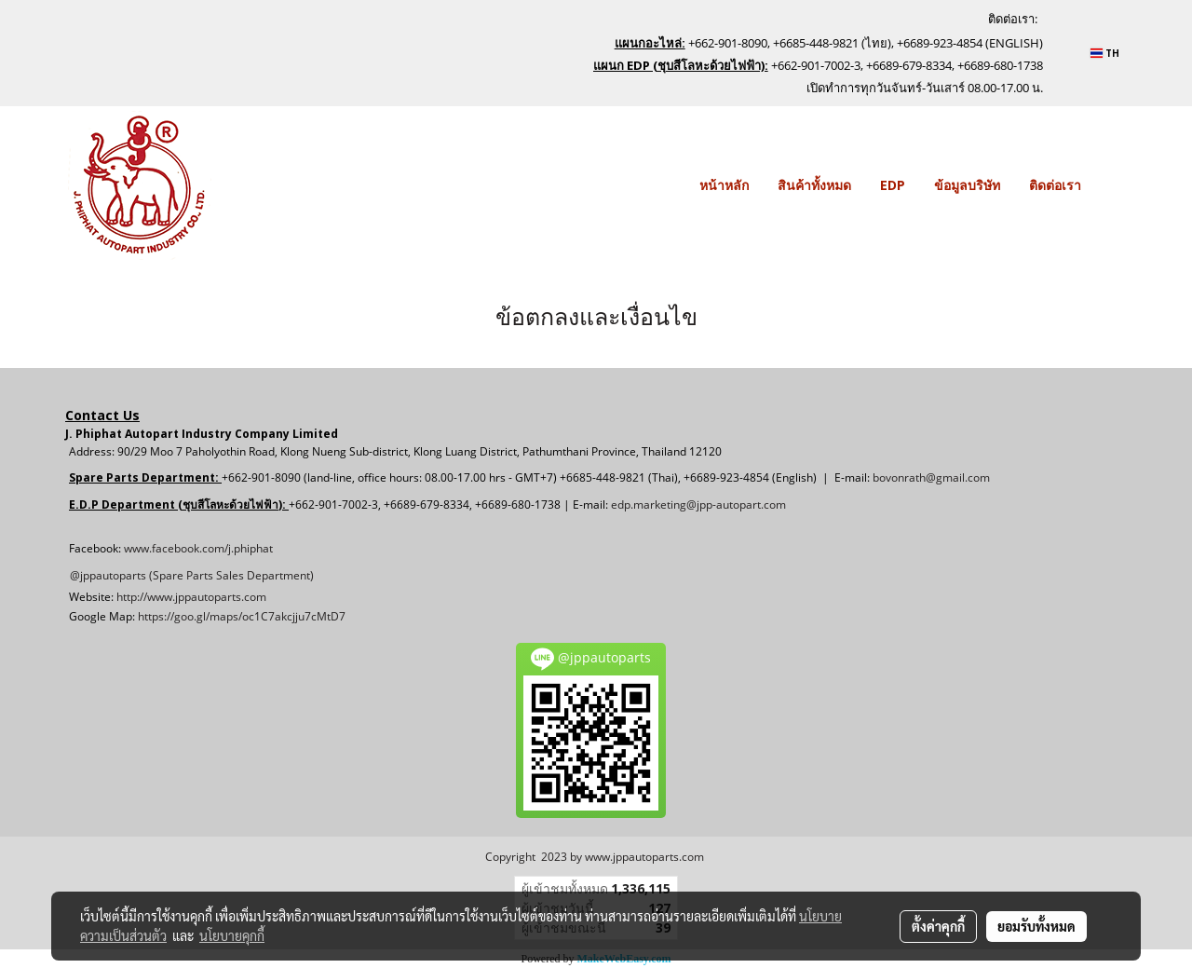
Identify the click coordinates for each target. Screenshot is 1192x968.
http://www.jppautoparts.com (191, 597)
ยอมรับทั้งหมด (1036, 926)
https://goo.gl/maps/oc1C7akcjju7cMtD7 (241, 616)
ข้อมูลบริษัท (967, 185)
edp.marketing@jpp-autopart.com (698, 504)
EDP (892, 185)
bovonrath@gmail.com (931, 477)
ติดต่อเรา (1055, 185)
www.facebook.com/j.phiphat (198, 548)
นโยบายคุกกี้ (231, 935)
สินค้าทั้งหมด (814, 185)
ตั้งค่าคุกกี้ (938, 926)
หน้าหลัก (724, 185)
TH (1104, 53)
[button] (1111, 185)
